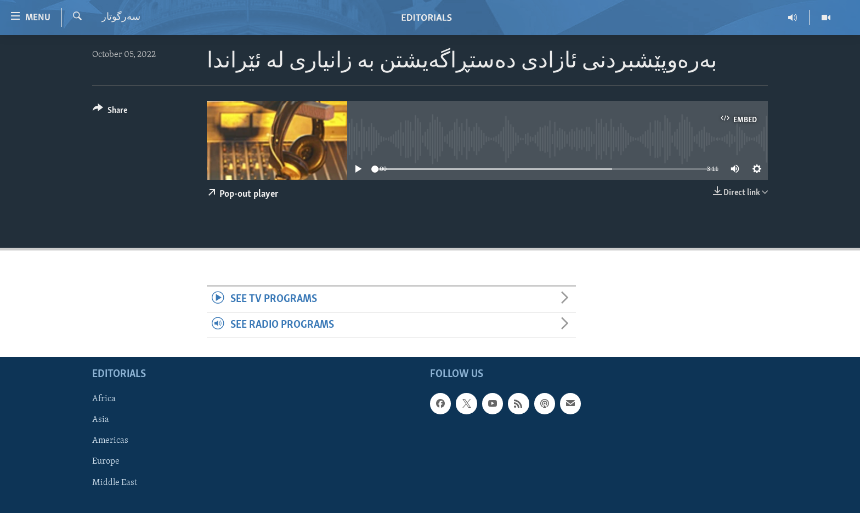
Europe (106, 462)
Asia (100, 420)
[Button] (110, 112)
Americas (110, 441)
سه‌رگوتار (120, 17)
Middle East (114, 482)
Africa (104, 399)
